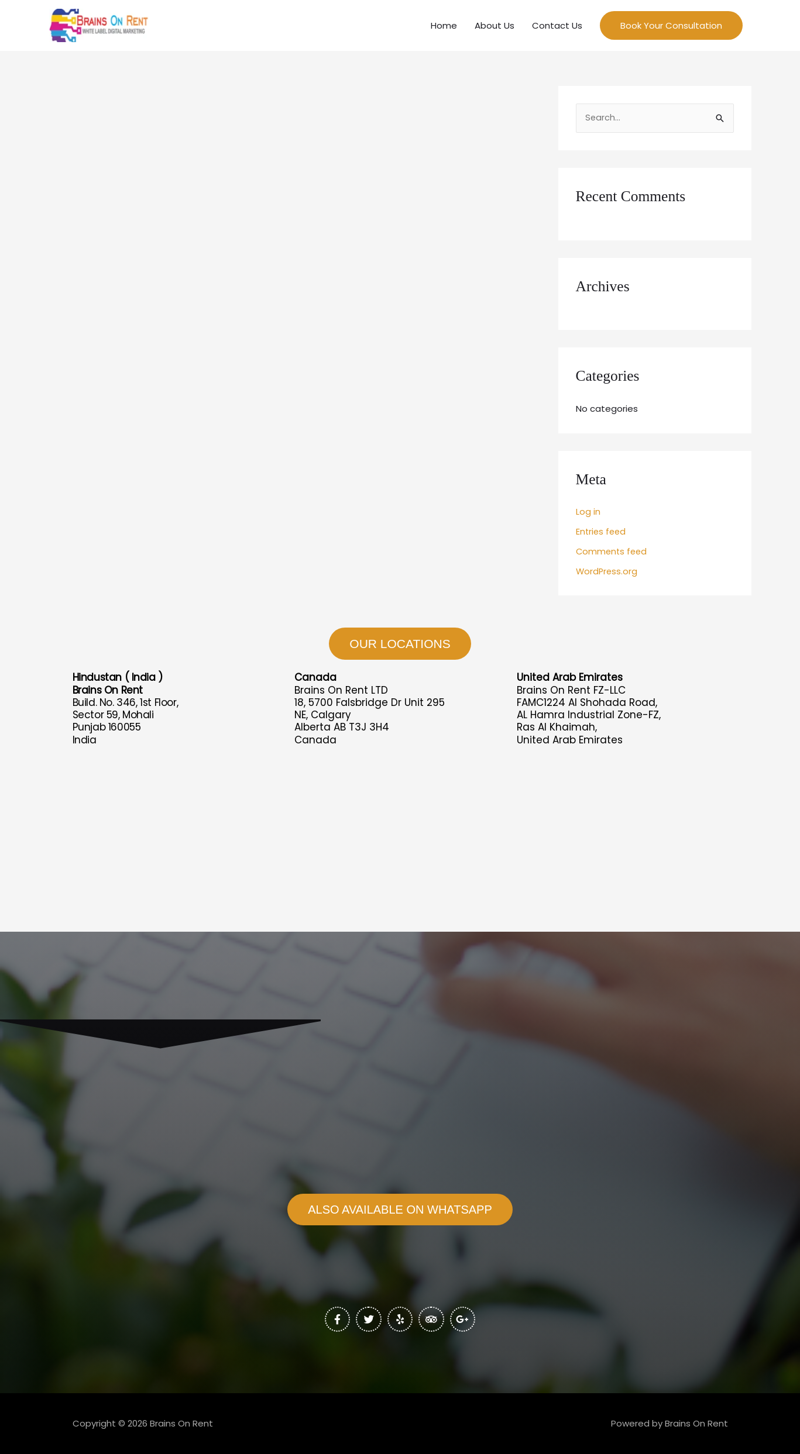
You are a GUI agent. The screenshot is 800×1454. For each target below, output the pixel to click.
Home (444, 27)
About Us (494, 27)
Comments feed (613, 555)
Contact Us (557, 27)
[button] (671, 27)
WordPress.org (607, 574)
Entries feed (602, 535)
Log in (588, 515)
